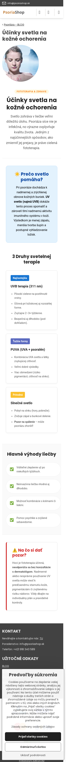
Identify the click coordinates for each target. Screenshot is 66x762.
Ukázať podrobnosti (33, 755)
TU (41, 638)
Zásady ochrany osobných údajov (33, 727)
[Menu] (58, 12)
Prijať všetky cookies (33, 736)
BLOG (5, 666)
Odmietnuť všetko (33, 747)
